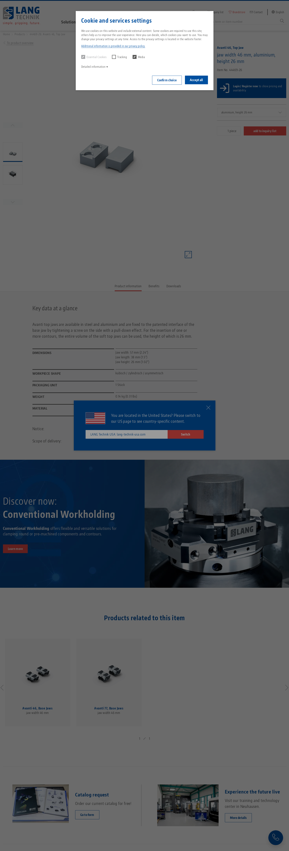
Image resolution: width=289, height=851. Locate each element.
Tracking (119, 57)
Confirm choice (167, 80)
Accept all (196, 80)
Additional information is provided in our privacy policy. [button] (113, 46)
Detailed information (93, 66)
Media (139, 57)
